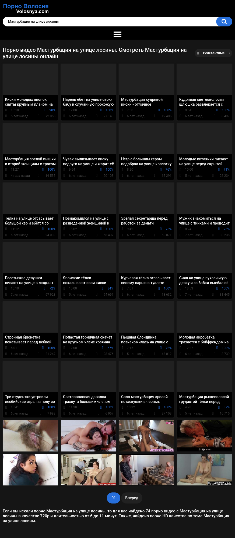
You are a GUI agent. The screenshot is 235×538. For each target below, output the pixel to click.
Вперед (131, 498)
